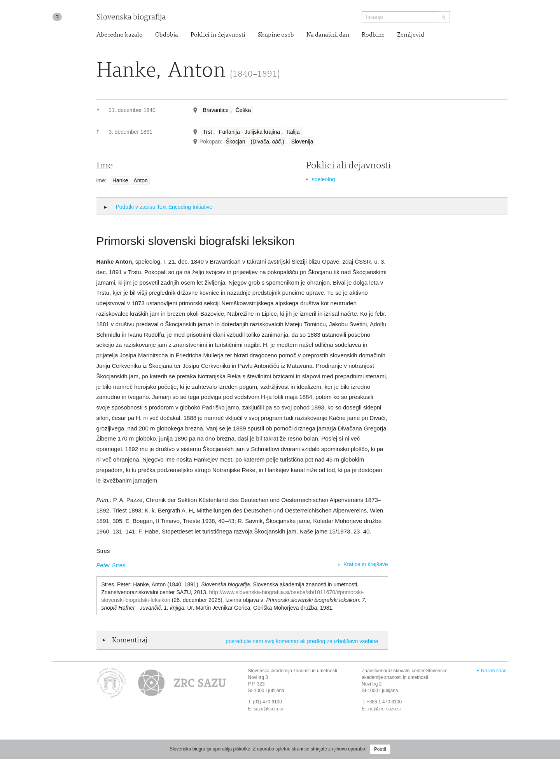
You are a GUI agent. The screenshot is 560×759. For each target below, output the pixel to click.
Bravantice (216, 110)
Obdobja (166, 35)
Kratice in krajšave (365, 564)
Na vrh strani (494, 670)
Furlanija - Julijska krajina (249, 132)
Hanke (120, 180)
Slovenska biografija (131, 18)
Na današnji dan (327, 35)
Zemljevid (410, 35)
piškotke (241, 749)
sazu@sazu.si (268, 709)
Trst (207, 132)
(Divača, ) (267, 141)
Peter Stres (111, 565)
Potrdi (380, 749)
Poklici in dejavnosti (218, 35)
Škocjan (235, 141)
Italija (293, 132)
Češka (243, 110)
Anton (140, 180)
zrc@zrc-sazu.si (384, 709)
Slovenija (302, 141)
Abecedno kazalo (119, 35)
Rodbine (373, 35)
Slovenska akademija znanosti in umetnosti (292, 670)
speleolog (323, 179)
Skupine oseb (276, 35)
